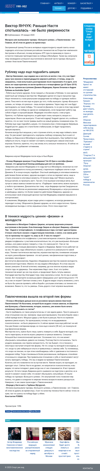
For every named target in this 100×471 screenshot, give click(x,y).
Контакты (88, 468)
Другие (71, 8)
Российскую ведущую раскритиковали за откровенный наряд (32, 447)
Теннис (58, 8)
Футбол (58, 3)
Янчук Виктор (35, 411)
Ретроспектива (90, 79)
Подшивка (86, 8)
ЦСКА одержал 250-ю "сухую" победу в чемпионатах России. (89, 177)
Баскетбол (85, 3)
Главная (44, 3)
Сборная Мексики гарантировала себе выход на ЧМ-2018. (89, 125)
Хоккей (71, 3)
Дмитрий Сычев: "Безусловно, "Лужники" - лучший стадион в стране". (89, 142)
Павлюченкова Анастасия (20, 411)
